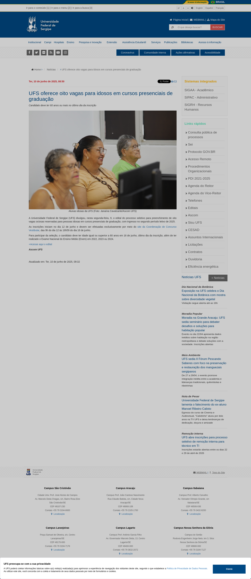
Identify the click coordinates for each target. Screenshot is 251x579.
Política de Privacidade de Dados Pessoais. (187, 568)
